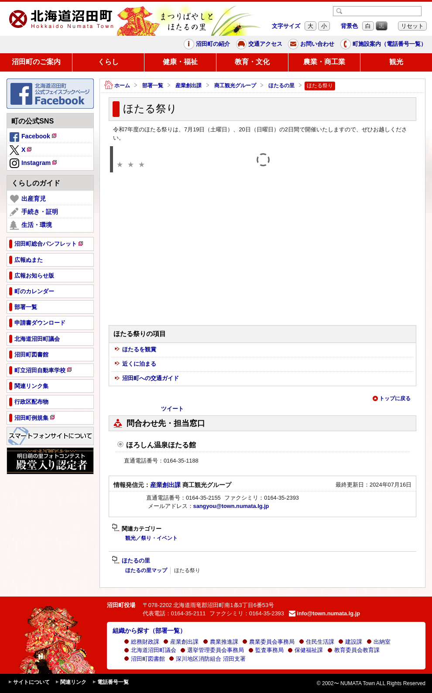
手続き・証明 (34, 212)
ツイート (172, 408)
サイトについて (29, 682)
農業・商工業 (324, 61)
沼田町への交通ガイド (146, 378)
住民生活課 (316, 641)
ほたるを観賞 (135, 349)
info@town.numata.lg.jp (324, 613)
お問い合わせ (311, 44)
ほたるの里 (281, 85)
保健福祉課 (305, 650)
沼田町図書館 (144, 658)
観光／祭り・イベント (151, 538)
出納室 (379, 641)
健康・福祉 (180, 61)
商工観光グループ (235, 85)
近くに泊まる (135, 364)
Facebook (34, 137)
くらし (108, 61)
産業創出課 (188, 85)
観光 (396, 61)
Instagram (34, 163)
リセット (412, 26)
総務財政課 (141, 641)
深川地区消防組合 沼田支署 (207, 658)
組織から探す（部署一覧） (149, 630)
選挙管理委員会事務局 (212, 650)
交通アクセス (259, 44)
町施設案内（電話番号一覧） (383, 44)
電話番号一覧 (110, 682)
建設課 (350, 641)
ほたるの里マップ (146, 570)
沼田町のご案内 (36, 61)
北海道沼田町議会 (150, 650)
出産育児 (28, 199)
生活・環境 (31, 225)
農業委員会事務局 (268, 641)
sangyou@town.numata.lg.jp (231, 506)
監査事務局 (266, 650)
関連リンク (70, 682)
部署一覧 (152, 85)
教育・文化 (252, 61)
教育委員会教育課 (353, 650)
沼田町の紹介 (207, 44)
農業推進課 (220, 641)
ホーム (117, 85)
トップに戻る (391, 398)
